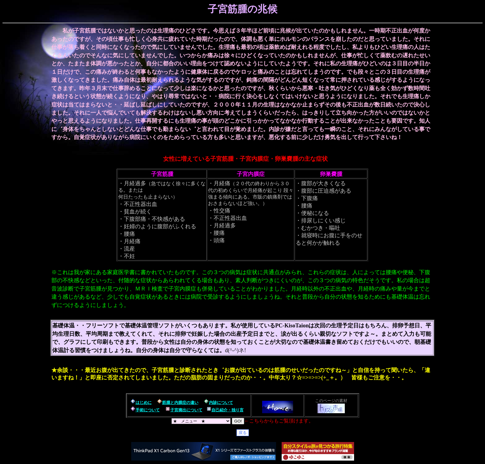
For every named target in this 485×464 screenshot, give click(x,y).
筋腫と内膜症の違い (180, 402)
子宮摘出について (186, 410)
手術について (148, 410)
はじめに (144, 402)
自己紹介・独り (225, 410)
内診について (221, 402)
